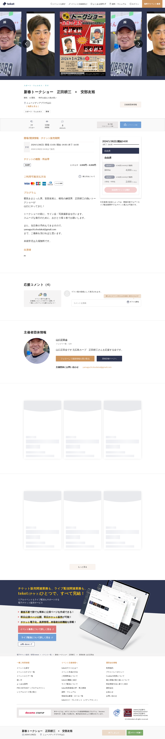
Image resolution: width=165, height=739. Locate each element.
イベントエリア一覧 (25, 676)
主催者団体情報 (130, 104)
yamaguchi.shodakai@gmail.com (97, 367)
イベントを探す (23, 668)
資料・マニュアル (68, 692)
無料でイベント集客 (152, 4)
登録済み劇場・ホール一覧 (72, 696)
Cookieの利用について (115, 676)
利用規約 (109, 668)
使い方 (19, 680)
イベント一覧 (47, 655)
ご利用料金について (69, 676)
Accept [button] (147, 726)
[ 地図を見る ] (32, 106)
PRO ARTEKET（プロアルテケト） (31, 688)
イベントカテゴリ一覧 (26, 672)
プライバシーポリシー (115, 672)
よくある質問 (22, 684)
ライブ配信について (69, 684)
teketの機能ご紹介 (69, 680)
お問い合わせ (111, 696)
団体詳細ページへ (109, 358)
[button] (12, 729)
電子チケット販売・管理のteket (28, 655)
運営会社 (109, 688)
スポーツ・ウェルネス (33, 85)
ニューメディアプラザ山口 (53, 734)
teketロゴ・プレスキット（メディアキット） (79, 700)
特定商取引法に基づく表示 (117, 684)
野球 (47, 85)
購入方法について (89, 176)
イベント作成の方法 (69, 672)
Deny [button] (133, 726)
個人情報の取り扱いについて (118, 680)
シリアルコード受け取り (27, 692)
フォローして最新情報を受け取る (75, 358)
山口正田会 (61, 339)
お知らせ (109, 692)
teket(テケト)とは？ (69, 668)
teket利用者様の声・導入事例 (73, 688)
